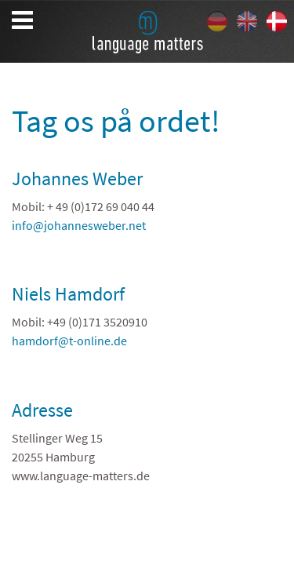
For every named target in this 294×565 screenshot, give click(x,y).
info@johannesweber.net (79, 225)
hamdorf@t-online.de (69, 340)
